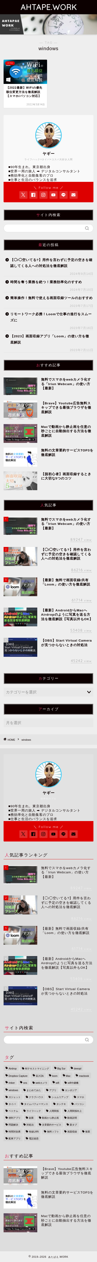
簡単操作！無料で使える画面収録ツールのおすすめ (51, 298)
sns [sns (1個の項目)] (25, 1083)
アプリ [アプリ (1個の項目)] (52, 1090)
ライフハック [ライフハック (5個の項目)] (34, 1111)
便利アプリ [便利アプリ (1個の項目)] (15, 1118)
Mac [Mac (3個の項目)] (68, 1076)
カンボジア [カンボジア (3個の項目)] (71, 1090)
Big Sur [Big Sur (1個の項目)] (61, 1068)
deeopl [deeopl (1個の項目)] (77, 1068)
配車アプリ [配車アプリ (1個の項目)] (15, 1138)
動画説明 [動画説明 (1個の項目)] (72, 1118)
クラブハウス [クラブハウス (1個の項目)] (36, 1097)
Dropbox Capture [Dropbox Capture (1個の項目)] (18, 1076)
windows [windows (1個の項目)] (13, 1090)
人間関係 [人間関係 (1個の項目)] (54, 1111)
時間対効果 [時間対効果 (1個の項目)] (15, 1131)
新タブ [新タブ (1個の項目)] (73, 1124)
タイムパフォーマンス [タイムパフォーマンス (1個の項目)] (36, 1104)
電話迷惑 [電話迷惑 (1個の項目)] (33, 1138)
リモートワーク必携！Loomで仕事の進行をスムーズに (51, 317)
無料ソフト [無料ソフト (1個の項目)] (53, 1131)
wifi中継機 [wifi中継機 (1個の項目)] (73, 1083)
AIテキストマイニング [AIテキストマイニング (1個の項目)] (37, 1068)
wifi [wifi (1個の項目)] (57, 1083)
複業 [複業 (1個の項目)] (87, 1131)
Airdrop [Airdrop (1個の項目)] (13, 1068)
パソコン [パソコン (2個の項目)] (79, 1104)
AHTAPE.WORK (49, 7)
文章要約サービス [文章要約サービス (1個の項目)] (51, 1124)
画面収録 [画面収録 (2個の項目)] (72, 1131)
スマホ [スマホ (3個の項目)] (80, 1097)
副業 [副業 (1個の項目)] (31, 1118)
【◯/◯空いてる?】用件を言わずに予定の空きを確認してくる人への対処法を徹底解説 (51, 263)
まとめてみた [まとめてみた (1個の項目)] (34, 1090)
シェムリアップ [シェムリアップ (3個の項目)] (60, 1097)
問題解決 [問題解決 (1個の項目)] (13, 1124)
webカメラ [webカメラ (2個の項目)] (41, 1083)
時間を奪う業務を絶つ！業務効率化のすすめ (46, 282)
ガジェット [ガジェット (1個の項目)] (15, 1097)
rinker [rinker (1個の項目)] (12, 1083)
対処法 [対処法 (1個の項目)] (30, 1124)
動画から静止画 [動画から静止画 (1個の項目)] (50, 1118)
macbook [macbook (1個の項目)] (84, 1076)
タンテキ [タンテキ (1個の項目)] (61, 1104)
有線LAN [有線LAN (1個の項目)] (33, 1131)
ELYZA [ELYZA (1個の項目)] (39, 1076)
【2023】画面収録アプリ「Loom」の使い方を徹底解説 (49, 339)
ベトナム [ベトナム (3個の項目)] (13, 1111)
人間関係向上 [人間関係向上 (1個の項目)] (74, 1111)
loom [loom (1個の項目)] (55, 1076)
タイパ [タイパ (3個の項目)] (12, 1104)
